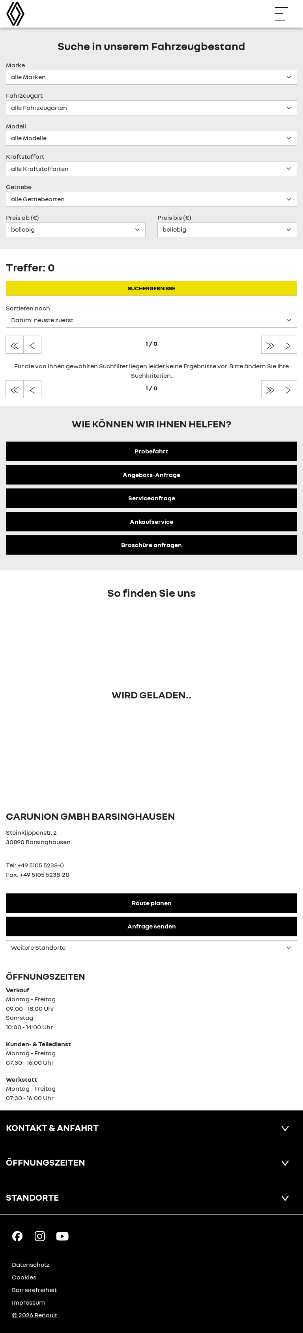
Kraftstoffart (25, 156)
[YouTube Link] (62, 1236)
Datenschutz (31, 1264)
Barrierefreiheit (34, 1290)
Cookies (24, 1277)
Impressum (28, 1302)
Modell (16, 126)
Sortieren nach (28, 308)
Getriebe (19, 187)
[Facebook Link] (17, 1236)
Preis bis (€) (174, 217)
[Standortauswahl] (151, 947)
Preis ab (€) (22, 217)
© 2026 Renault (34, 1315)
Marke (15, 65)
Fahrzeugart (24, 95)
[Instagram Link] (40, 1236)
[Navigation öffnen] (285, 14)
